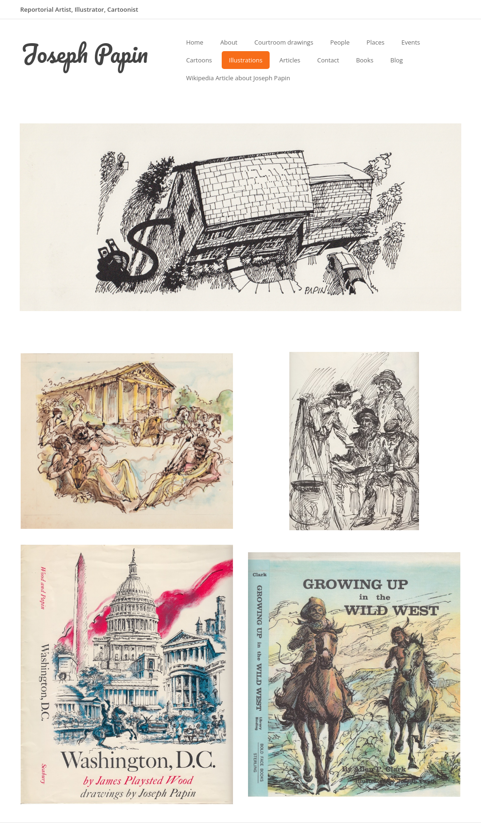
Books (364, 60)
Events (410, 42)
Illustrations (245, 60)
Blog (396, 60)
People (339, 42)
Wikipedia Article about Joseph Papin (238, 78)
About (229, 42)
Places (375, 42)
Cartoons (199, 60)
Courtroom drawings (284, 42)
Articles (289, 60)
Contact (328, 60)
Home (194, 42)
